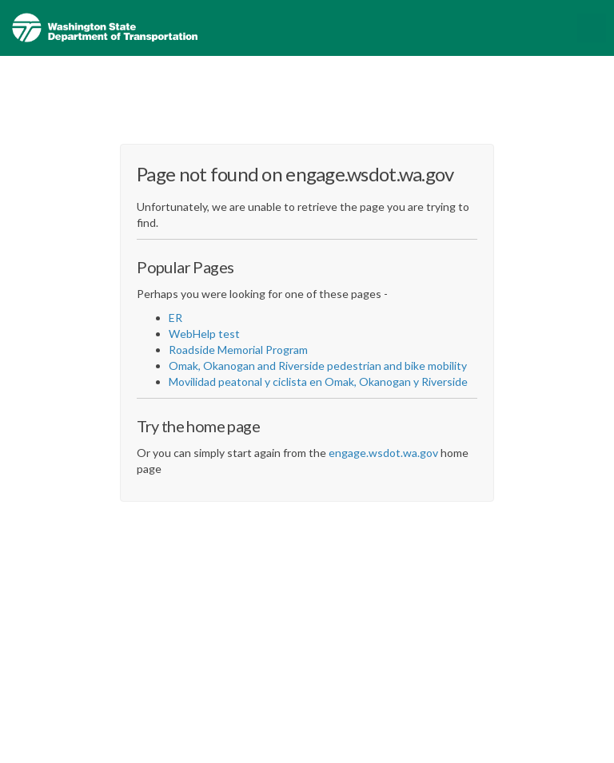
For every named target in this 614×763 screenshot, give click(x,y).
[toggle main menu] (591, 28)
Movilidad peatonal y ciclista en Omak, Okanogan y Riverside (318, 381)
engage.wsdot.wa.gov (383, 452)
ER (175, 317)
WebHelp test (204, 333)
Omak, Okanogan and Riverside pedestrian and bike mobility (318, 365)
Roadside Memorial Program (238, 349)
